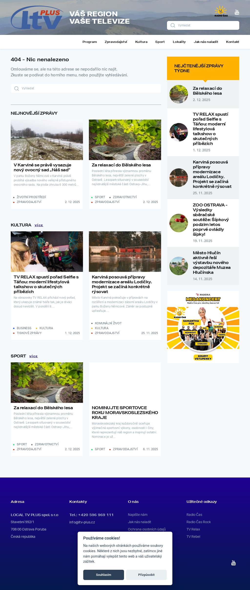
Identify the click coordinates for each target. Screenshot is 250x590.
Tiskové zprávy (29, 333)
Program (90, 42)
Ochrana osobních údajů (147, 529)
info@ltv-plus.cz (82, 522)
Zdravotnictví (125, 197)
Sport (160, 42)
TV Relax (193, 529)
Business (24, 328)
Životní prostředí (31, 197)
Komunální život (108, 323)
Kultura (141, 42)
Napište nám (137, 515)
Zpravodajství (116, 42)
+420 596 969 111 (96, 515)
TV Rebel (193, 537)
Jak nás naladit (206, 42)
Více (39, 225)
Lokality (179, 42)
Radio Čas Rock (199, 522)
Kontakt (232, 42)
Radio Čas (194, 515)
